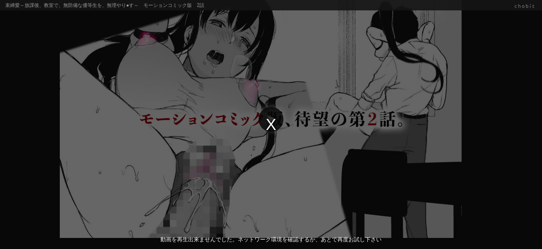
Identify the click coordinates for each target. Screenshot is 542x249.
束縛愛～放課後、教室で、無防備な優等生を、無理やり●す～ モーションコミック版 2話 (104, 5)
